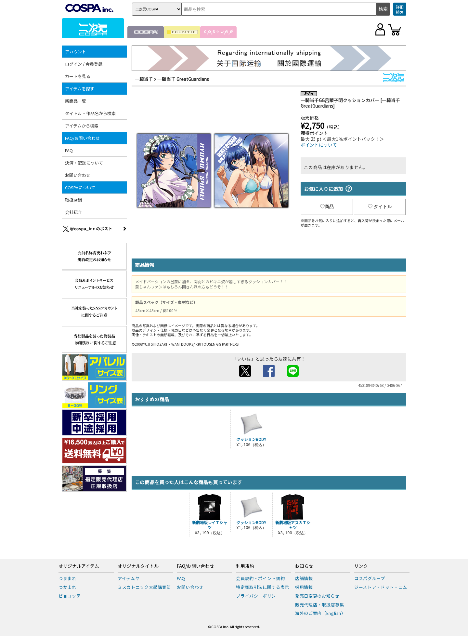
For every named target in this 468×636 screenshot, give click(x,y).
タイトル (380, 206)
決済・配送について (84, 163)
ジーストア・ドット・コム (380, 587)
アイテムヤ (128, 578)
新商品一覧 (75, 101)
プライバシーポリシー (258, 596)
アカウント (75, 51)
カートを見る (77, 76)
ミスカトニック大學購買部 (144, 587)
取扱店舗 (73, 200)
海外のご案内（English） (320, 613)
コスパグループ (369, 578)
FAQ (69, 150)
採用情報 (304, 587)
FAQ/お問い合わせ (82, 138)
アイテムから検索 (81, 126)
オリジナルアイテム (78, 566)
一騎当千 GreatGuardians (183, 79)
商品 (327, 206)
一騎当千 (144, 79)
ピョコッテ (69, 596)
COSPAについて (80, 187)
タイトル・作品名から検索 (90, 113)
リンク (361, 566)
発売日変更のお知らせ (317, 596)
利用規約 (245, 566)
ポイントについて (319, 144)
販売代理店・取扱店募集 (319, 605)
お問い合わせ (77, 175)
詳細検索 (400, 9)
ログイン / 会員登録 (83, 64)
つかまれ (67, 587)
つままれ (67, 578)
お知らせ (304, 566)
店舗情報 (304, 578)
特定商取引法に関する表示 (262, 587)
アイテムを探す (79, 89)
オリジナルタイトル (138, 566)
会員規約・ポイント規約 (260, 578)
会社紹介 (73, 212)
